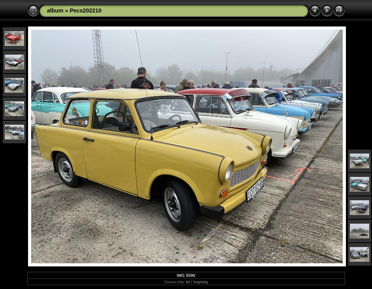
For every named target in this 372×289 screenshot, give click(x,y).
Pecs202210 (86, 10)
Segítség (200, 282)
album (55, 10)
